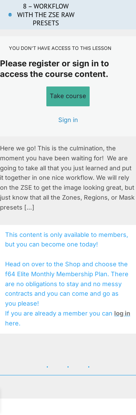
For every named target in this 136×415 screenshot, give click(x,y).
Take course (68, 95)
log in (122, 313)
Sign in (68, 119)
